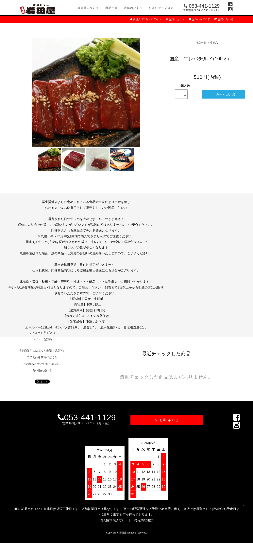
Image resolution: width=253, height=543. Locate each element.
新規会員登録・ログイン (145, 19)
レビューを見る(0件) (42, 332)
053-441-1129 (202, 6)
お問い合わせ (223, 19)
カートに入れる (223, 94)
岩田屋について (88, 7)
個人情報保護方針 (112, 520)
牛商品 (214, 42)
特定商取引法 (143, 520)
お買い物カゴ (175, 19)
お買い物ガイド (199, 19)
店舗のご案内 (133, 7)
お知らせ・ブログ (161, 7)
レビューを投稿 (42, 339)
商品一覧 (111, 7)
